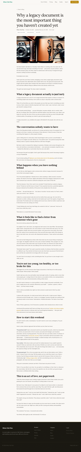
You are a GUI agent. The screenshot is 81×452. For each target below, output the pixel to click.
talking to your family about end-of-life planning (42, 158)
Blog (56, 2)
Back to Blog (20, 9)
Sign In (66, 2)
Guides (61, 2)
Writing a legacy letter (31, 358)
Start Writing (75, 2)
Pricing (51, 2)
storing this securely (34, 335)
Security (36, 436)
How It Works (44, 2)
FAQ (35, 439)
